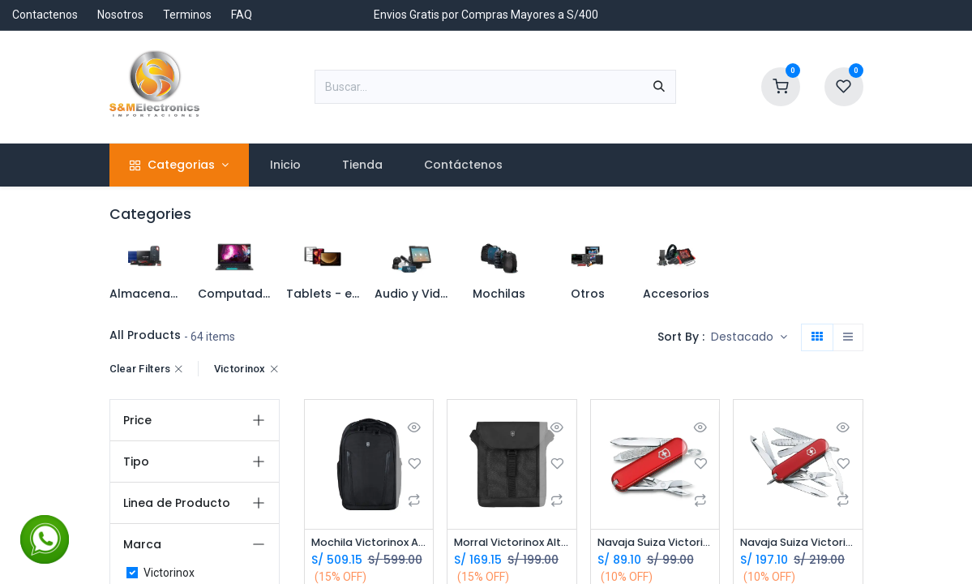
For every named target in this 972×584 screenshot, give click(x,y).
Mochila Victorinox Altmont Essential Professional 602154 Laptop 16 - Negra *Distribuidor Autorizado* (369, 543)
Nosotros (120, 14)
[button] (749, 337)
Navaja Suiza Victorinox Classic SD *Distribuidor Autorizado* (655, 543)
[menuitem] (285, 165)
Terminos (187, 14)
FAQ (241, 14)
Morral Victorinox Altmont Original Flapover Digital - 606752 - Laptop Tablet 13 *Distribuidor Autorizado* (512, 543)
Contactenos (45, 14)
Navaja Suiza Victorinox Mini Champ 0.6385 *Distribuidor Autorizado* (798, 543)
